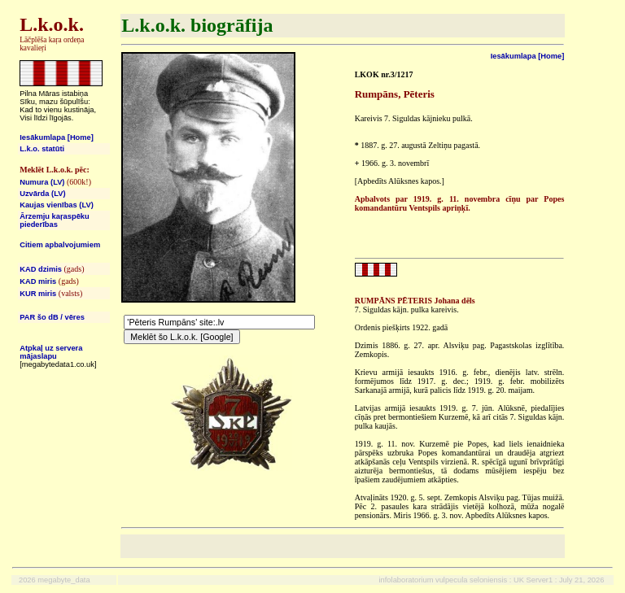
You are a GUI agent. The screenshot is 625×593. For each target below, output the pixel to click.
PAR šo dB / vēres (52, 317)
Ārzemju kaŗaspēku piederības (55, 220)
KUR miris (38, 294)
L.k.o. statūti (42, 149)
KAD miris (38, 281)
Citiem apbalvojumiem (60, 245)
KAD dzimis (41, 269)
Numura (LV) (42, 182)
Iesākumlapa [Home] (57, 137)
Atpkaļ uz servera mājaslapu (51, 352)
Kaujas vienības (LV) (57, 205)
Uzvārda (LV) (42, 194)
